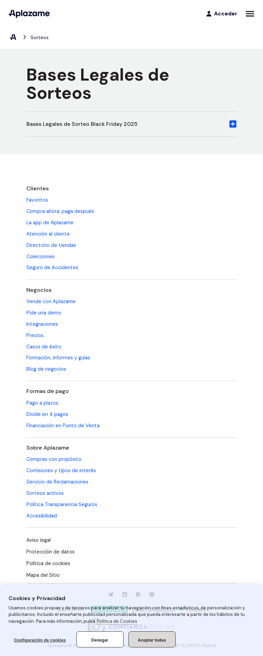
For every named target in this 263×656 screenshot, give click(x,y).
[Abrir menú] (250, 13)
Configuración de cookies (40, 640)
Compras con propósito (54, 459)
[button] (131, 124)
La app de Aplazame (50, 222)
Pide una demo (43, 313)
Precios (34, 335)
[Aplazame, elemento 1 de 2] (13, 37)
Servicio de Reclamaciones (57, 482)
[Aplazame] (29, 14)
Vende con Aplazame (51, 301)
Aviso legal (38, 540)
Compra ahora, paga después (60, 211)
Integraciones (42, 324)
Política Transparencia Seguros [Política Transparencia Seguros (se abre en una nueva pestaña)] (61, 504)
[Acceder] (221, 13)
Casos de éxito (43, 347)
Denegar (99, 640)
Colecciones (40, 256)
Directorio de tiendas (51, 245)
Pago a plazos (42, 403)
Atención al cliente (48, 234)
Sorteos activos (45, 493)
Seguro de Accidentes (52, 267)
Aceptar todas (152, 640)
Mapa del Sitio (43, 575)
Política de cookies (48, 563)
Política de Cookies (117, 621)
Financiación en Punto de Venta (63, 425)
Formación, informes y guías (58, 358)
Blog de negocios (46, 369)
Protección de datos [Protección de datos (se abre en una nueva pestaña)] (50, 552)
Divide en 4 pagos (47, 414)
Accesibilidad (41, 516)
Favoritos (37, 200)
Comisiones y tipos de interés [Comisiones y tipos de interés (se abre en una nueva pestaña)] (61, 470)
